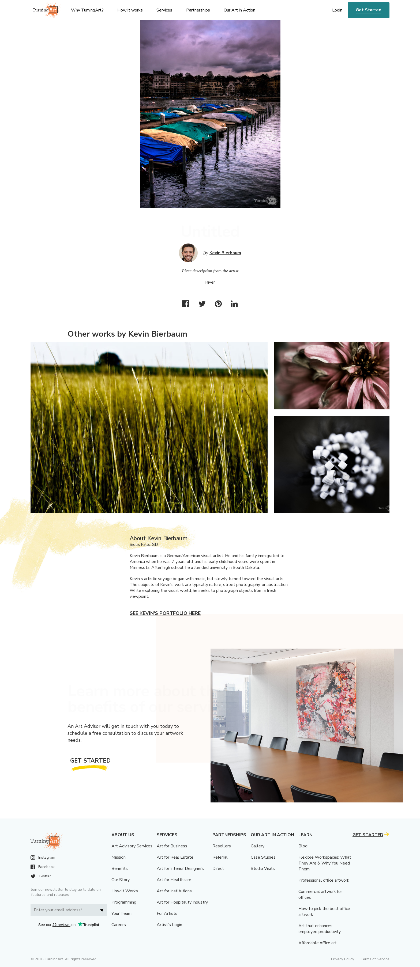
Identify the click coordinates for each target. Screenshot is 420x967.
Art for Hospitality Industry (182, 902)
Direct (218, 868)
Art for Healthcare (174, 880)
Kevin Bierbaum (225, 253)
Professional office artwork (323, 880)
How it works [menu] (130, 10)
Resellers (221, 846)
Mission (118, 857)
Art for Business (172, 846)
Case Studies (263, 857)
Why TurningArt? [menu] (87, 10)
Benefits (119, 868)
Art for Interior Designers (180, 868)
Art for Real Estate (175, 857)
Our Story (120, 880)
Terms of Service (375, 959)
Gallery (257, 846)
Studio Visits (263, 868)
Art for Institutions (174, 891)
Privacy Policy (342, 959)
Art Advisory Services (131, 846)
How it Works (124, 891)
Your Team (121, 913)
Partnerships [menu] (198, 10)
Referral (220, 857)
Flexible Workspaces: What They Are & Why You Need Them (324, 863)
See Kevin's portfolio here (165, 613)
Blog (303, 846)
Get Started (368, 10)
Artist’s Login (169, 925)
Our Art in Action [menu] (239, 10)
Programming (123, 902)
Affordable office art (317, 943)
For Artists (167, 913)
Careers (118, 925)
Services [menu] (164, 10)
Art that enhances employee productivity (319, 929)
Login (337, 10)
